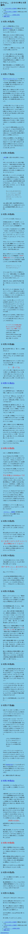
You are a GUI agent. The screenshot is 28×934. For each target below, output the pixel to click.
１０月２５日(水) (7, 591)
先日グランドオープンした (10, 78)
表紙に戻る (7, 16)
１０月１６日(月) (7, 22)
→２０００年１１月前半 (10, 11)
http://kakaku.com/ (7, 28)
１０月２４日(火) (7, 555)
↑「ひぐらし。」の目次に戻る (12, 14)
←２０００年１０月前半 (10, 8)
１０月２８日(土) (7, 781)
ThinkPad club (9, 764)
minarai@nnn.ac (5, 932)
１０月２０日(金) (7, 344)
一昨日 (5, 157)
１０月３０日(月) (7, 872)
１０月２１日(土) (7, 383)
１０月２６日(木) (7, 664)
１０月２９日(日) (7, 843)
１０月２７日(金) (7, 705)
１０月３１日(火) (7, 893)
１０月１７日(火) (7, 74)
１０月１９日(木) (7, 214)
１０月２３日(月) (7, 521)
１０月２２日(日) (7, 448)
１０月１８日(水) (7, 153)
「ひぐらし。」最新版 (9, 512)
